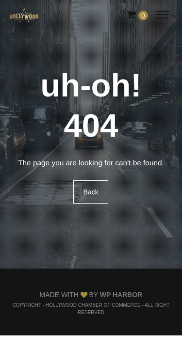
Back (91, 192)
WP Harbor (121, 295)
